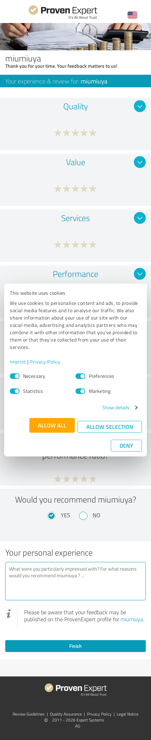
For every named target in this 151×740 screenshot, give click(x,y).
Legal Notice (127, 714)
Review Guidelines (29, 714)
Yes (65, 515)
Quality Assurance (66, 714)
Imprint (18, 361)
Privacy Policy (45, 361)
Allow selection (109, 427)
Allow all (52, 425)
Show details (115, 407)
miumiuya (132, 619)
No (96, 515)
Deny (126, 445)
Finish (75, 646)
